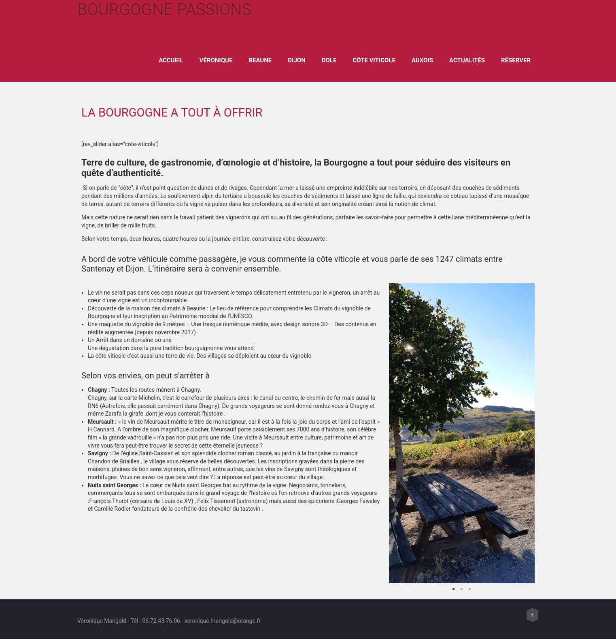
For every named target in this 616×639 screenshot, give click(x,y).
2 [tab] (462, 589)
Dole (329, 60)
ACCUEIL (171, 60)
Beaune (260, 60)
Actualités (467, 60)
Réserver (516, 60)
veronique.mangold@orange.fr (223, 621)
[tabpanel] (462, 433)
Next (522, 433)
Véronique (216, 60)
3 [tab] (470, 589)
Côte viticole (374, 60)
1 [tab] (454, 589)
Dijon (296, 60)
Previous (401, 433)
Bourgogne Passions (164, 9)
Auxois (422, 60)
